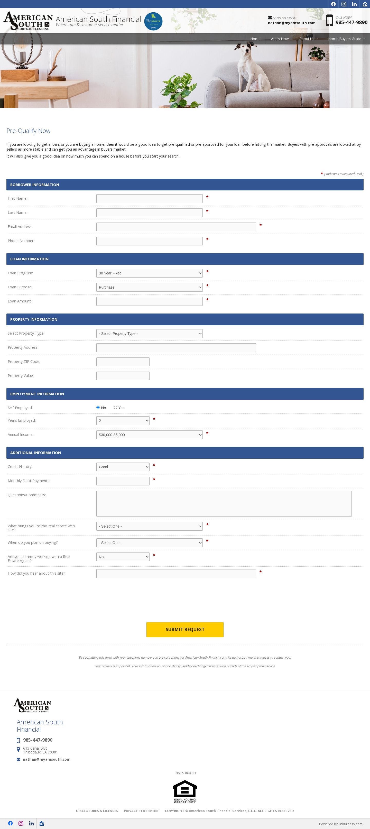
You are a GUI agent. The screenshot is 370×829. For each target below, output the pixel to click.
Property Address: (23, 347)
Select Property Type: (26, 333)
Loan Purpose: (20, 286)
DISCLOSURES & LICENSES (97, 810)
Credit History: (20, 466)
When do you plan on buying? (33, 542)
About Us (306, 39)
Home (256, 39)
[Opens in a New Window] (333, 4)
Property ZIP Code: (24, 361)
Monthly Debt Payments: (29, 480)
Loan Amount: (20, 301)
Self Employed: (20, 407)
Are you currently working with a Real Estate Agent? (39, 558)
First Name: (17, 198)
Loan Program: (20, 272)
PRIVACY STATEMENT (141, 810)
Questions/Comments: (27, 494)
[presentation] (185, 603)
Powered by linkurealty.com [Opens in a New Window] (340, 824)
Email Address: (20, 226)
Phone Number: (21, 240)
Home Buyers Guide (344, 39)
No (101, 407)
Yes (119, 407)
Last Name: (17, 212)
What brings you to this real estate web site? (41, 527)
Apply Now (280, 39)
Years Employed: (22, 420)
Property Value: (21, 375)
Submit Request (185, 630)
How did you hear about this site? (36, 573)
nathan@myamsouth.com (46, 759)
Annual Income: (20, 434)
